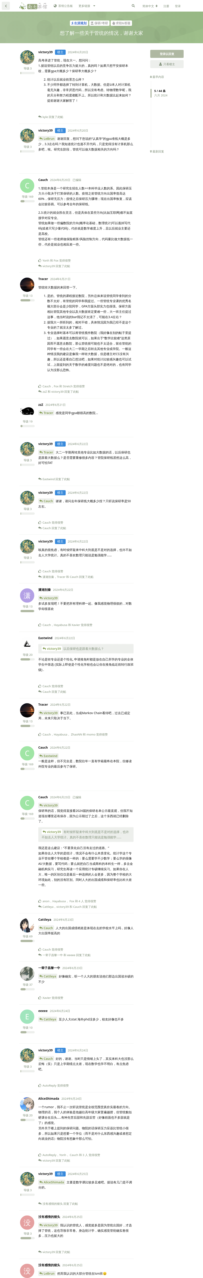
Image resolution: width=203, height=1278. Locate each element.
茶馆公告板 (63, 6)
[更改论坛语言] (150, 6)
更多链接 (84, 6)
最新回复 (157, 151)
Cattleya (50, 976)
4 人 (81, 901)
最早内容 (157, 77)
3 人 (85, 1155)
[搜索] (133, 6)
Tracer (48, 413)
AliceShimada (54, 1182)
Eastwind (50, 756)
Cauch (48, 501)
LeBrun (49, 138)
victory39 (51, 598)
